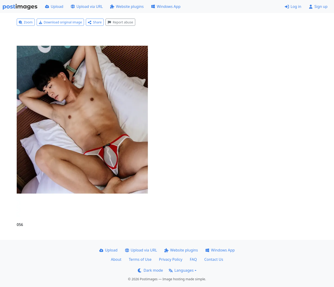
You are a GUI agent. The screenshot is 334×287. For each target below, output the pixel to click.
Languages (181, 270)
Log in (293, 6)
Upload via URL (87, 6)
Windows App (165, 6)
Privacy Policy (170, 259)
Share (95, 22)
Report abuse (120, 22)
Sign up (318, 6)
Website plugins (127, 6)
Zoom (26, 22)
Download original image (60, 22)
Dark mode (150, 270)
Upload (54, 6)
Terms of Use (140, 259)
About (116, 259)
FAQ (193, 259)
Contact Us (213, 259)
